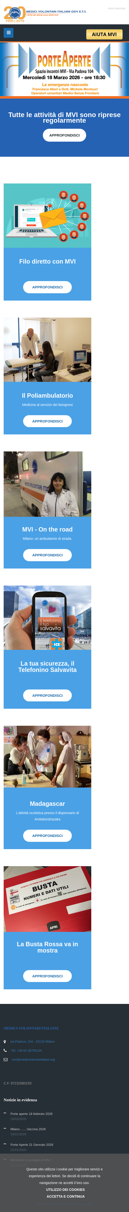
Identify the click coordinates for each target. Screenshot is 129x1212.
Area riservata (116, 8)
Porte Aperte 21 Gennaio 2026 (31, 1145)
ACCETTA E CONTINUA (66, 1196)
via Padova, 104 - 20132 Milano (32, 1041)
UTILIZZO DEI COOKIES (65, 1190)
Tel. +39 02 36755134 (26, 1050)
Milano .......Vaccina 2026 (28, 1129)
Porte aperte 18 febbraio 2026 (31, 1114)
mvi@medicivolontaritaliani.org (33, 1059)
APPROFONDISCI (64, 135)
